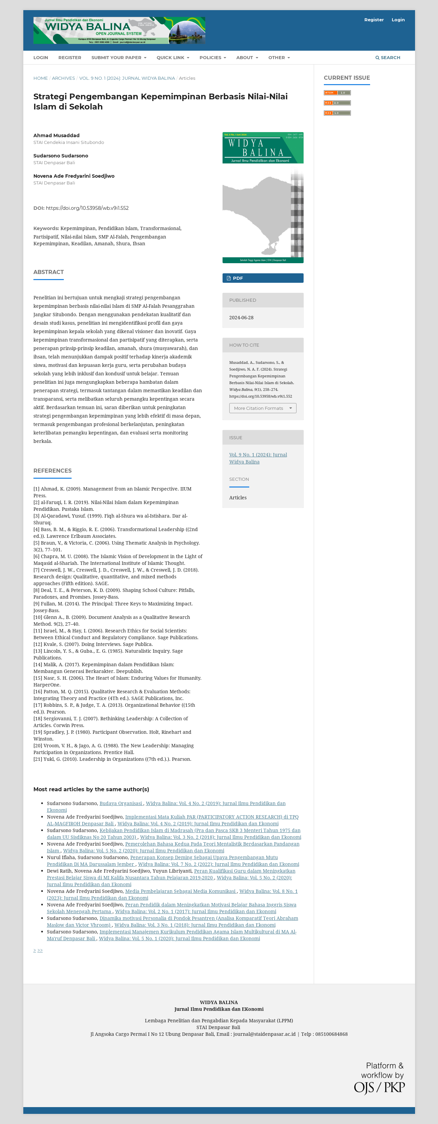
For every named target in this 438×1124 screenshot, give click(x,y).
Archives (63, 78)
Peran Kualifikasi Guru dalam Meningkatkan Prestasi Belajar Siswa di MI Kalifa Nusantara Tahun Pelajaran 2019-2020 (171, 874)
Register (69, 57)
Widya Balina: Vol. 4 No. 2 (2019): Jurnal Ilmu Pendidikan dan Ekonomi (198, 823)
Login (40, 57)
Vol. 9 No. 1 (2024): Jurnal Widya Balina (127, 78)
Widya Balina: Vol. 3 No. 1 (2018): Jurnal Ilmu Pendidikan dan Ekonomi (195, 925)
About (245, 57)
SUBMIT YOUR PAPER (117, 57)
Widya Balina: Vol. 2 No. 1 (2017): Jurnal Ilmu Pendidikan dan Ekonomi (195, 911)
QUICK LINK (171, 57)
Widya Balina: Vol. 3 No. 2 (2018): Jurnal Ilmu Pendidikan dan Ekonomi (220, 837)
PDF (237, 278)
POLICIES (211, 57)
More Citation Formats (258, 408)
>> (40, 950)
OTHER (277, 57)
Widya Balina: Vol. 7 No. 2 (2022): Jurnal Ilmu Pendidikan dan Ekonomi (218, 864)
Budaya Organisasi (121, 803)
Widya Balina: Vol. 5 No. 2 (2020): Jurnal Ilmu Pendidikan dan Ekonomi (143, 850)
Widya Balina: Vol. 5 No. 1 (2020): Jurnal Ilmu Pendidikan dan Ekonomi (179, 938)
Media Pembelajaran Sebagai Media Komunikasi (181, 891)
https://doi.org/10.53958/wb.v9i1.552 (87, 208)
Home (40, 78)
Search (388, 57)
